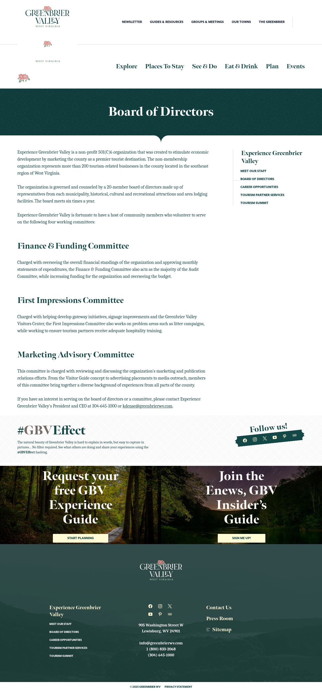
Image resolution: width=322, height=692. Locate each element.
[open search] (299, 22)
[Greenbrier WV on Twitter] (264, 438)
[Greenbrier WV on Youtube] (274, 437)
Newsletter (132, 22)
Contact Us (218, 608)
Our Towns (241, 22)
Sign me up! (241, 538)
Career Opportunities (259, 187)
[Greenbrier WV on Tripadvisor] (294, 435)
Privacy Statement (178, 687)
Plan (272, 66)
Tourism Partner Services (262, 195)
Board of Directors (257, 179)
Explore (126, 66)
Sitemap (218, 630)
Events (296, 66)
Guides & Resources (166, 22)
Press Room (219, 619)
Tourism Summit (254, 203)
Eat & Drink (241, 66)
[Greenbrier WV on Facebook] (244, 440)
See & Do (204, 66)
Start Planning (80, 538)
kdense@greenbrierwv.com (147, 406)
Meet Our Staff (253, 171)
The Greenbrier (272, 22)
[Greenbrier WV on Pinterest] (284, 436)
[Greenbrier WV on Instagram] (254, 439)
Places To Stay (164, 66)
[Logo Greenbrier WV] (47, 16)
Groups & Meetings (207, 22)
